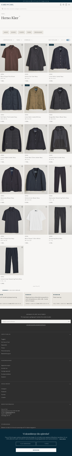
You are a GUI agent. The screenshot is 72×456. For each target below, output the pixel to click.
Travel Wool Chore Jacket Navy (33, 157)
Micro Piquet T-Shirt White (32, 238)
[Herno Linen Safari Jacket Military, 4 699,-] (36, 103)
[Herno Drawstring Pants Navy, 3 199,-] (60, 224)
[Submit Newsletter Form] (69, 321)
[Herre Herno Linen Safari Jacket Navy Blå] (60, 58)
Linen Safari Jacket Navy (56, 76)
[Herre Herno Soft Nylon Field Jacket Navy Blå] (12, 98)
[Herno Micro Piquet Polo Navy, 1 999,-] (12, 224)
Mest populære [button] (54, 40)
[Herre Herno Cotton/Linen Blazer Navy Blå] (36, 179)
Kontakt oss (4, 368)
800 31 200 (8, 414)
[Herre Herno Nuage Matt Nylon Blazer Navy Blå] (60, 98)
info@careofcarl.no (10, 412)
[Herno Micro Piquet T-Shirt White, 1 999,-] (36, 224)
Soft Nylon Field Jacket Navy (9, 117)
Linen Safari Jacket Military (33, 117)
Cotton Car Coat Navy (31, 76)
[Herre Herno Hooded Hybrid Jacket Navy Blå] (60, 139)
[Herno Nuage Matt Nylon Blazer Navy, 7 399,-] (60, 103)
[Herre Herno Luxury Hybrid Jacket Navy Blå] (12, 139)
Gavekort (3, 377)
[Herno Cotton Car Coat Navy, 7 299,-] (36, 62)
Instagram (3, 389)
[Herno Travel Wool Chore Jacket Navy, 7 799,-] (36, 143)
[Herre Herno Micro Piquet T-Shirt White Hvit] (36, 220)
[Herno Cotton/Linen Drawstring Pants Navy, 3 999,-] (12, 265)
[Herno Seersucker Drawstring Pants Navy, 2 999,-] (60, 184)
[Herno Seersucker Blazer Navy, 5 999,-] (12, 184)
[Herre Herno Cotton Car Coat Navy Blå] (36, 58)
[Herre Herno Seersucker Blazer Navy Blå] (12, 179)
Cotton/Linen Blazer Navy (32, 198)
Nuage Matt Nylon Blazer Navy (57, 117)
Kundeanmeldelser (6, 374)
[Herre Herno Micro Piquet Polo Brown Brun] (12, 58)
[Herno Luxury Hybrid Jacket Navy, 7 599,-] (12, 143)
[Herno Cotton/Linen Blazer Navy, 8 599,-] (36, 184)
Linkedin (3, 397)
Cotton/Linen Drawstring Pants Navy (11, 279)
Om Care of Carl (5, 342)
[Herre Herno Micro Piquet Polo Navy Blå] (12, 220)
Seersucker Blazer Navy (7, 198)
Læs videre (62, 439)
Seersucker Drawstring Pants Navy (59, 198)
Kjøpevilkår (4, 345)
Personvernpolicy (5, 351)
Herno (3, 13)
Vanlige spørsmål (5, 371)
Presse (3, 348)
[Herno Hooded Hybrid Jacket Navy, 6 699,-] (60, 143)
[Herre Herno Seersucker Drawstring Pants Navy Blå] (60, 179)
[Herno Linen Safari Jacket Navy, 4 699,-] (60, 62)
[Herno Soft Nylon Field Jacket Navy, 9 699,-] (12, 103)
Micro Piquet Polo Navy (7, 238)
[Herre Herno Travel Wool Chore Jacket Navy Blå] (36, 139)
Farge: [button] (19, 40)
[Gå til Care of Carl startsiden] (7, 4)
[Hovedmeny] (69, 4)
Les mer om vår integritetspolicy (36, 325)
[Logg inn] (60, 5)
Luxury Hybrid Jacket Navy (8, 157)
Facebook (3, 391)
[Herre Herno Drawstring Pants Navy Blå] (60, 220)
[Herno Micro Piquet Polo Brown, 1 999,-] (12, 62)
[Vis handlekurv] (66, 4)
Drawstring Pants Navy (55, 238)
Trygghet (3, 339)
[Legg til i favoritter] (22, 45)
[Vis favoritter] (63, 5)
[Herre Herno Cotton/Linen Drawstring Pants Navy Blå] (12, 260)
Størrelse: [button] (28, 40)
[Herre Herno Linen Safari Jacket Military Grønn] (36, 98)
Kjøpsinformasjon (5, 365)
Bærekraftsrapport (6, 353)
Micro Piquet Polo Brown (8, 76)
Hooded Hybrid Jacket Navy (57, 157)
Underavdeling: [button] (8, 40)
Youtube (3, 394)
